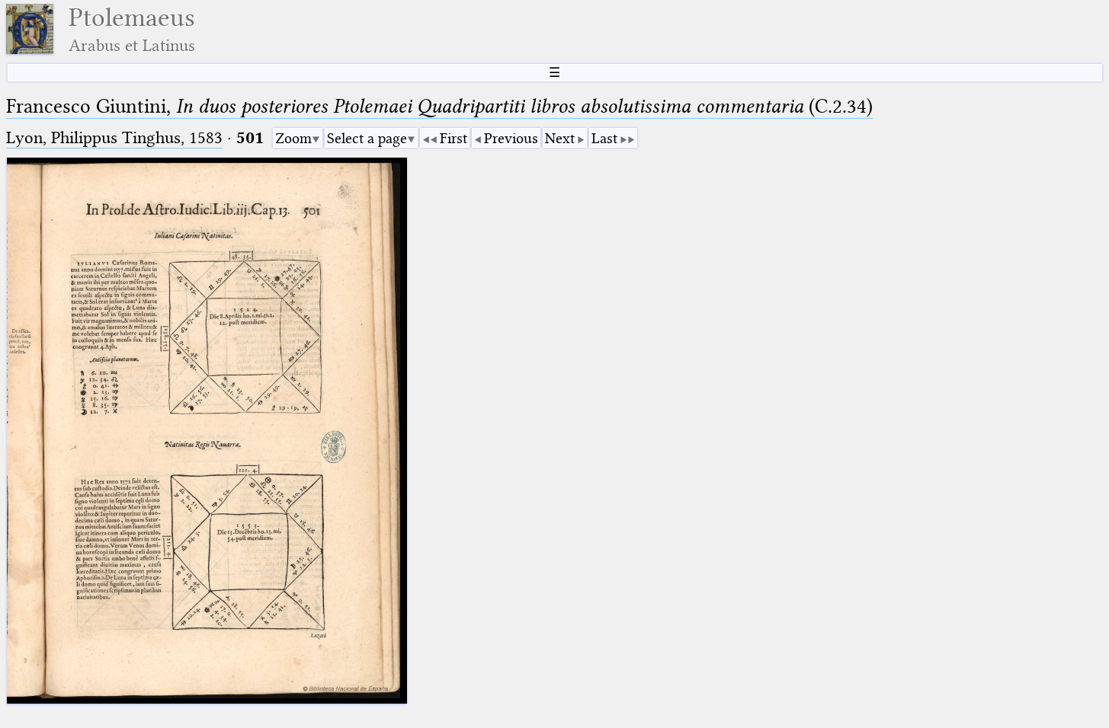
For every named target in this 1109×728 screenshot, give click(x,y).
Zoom (293, 138)
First (453, 138)
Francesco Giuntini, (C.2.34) (439, 106)
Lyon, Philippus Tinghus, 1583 (114, 137)
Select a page (367, 138)
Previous (511, 138)
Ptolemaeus (132, 29)
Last (604, 138)
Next (560, 138)
